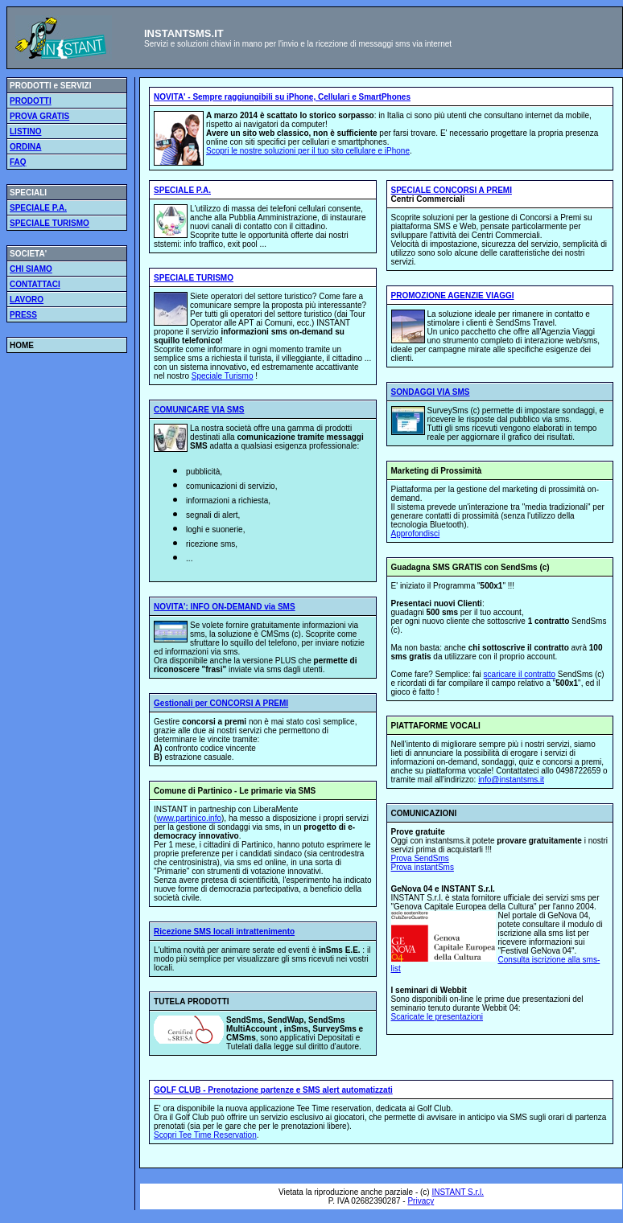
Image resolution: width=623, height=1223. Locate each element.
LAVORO (26, 299)
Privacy (420, 1200)
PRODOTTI (31, 100)
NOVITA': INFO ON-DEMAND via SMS (224, 606)
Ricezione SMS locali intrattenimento (224, 931)
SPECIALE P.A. (38, 207)
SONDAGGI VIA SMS (430, 392)
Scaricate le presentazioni (437, 1016)
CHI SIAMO (31, 269)
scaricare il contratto (519, 674)
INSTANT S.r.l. (457, 1192)
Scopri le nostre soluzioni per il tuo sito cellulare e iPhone (308, 150)
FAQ (18, 162)
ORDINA (25, 146)
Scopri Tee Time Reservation (205, 1135)
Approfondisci (415, 533)
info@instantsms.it (511, 779)
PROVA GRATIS (39, 116)
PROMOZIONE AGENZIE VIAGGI (452, 295)
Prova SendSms (420, 858)
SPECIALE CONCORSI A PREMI (451, 190)
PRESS (23, 314)
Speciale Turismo (223, 375)
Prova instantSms (422, 867)
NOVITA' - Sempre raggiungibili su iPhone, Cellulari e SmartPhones (282, 96)
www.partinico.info (188, 818)
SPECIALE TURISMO (49, 223)
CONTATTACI (35, 284)
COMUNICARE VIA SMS (199, 409)
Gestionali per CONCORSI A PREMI (221, 703)
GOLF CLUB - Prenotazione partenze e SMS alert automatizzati (273, 1090)
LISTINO (25, 131)
